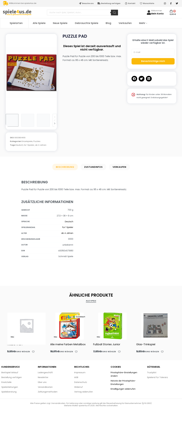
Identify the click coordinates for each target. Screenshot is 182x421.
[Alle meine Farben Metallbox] (69, 325)
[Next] (55, 123)
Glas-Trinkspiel (145, 344)
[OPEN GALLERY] (31, 72)
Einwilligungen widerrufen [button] (123, 388)
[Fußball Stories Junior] (112, 325)
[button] (134, 78)
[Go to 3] (43, 120)
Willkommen (156, 10)
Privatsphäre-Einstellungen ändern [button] (124, 374)
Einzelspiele (27, 141)
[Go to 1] (12, 120)
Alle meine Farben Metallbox (68, 344)
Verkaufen (119, 166)
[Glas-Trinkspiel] (155, 325)
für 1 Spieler (29, 145)
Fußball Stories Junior (106, 344)
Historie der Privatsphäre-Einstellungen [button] (123, 382)
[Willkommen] (149, 12)
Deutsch (19, 145)
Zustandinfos (93, 166)
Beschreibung (65, 166)
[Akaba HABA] (26, 325)
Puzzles (36, 141)
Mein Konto (157, 13)
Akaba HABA (15, 344)
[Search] (114, 12)
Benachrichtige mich (153, 61)
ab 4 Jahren (40, 145)
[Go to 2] (27, 120)
